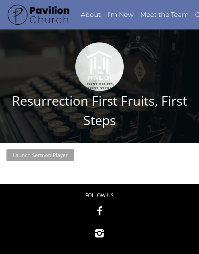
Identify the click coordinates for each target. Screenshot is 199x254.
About (91, 14)
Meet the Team (164, 14)
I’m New (120, 14)
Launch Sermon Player (40, 155)
